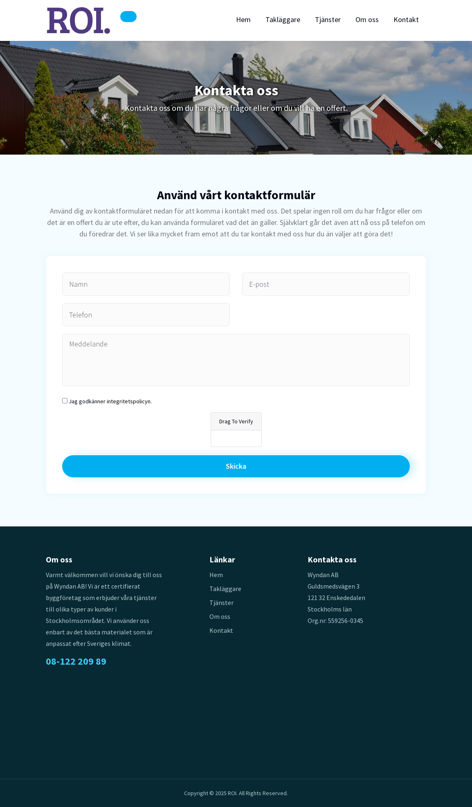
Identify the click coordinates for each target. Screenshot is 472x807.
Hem (243, 19)
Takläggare (282, 19)
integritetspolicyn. (129, 401)
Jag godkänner (110, 401)
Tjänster (328, 19)
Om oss (367, 19)
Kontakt (406, 19)
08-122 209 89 (76, 661)
